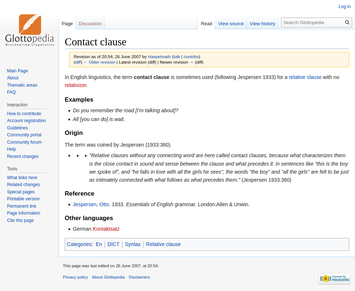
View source (231, 23)
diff (77, 62)
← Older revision (99, 62)
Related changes (23, 184)
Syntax (133, 244)
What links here (22, 177)
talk (177, 56)
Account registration (26, 120)
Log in (345, 6)
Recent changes (23, 156)
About (12, 77)
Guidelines (17, 128)
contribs (191, 56)
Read (206, 23)
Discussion (90, 23)
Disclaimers (139, 277)
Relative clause (163, 244)
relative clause (305, 77)
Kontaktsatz (106, 229)
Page (67, 23)
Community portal (24, 134)
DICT (113, 244)
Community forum (24, 142)
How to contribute (24, 113)
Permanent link (21, 206)
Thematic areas (22, 85)
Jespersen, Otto (91, 204)
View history (262, 23)
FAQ (11, 92)
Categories (79, 244)
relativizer (75, 85)
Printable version (23, 198)
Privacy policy (75, 277)
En (99, 244)
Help (11, 149)
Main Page (17, 70)
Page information (23, 213)
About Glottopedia (108, 277)
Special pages (20, 191)
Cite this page (20, 220)
